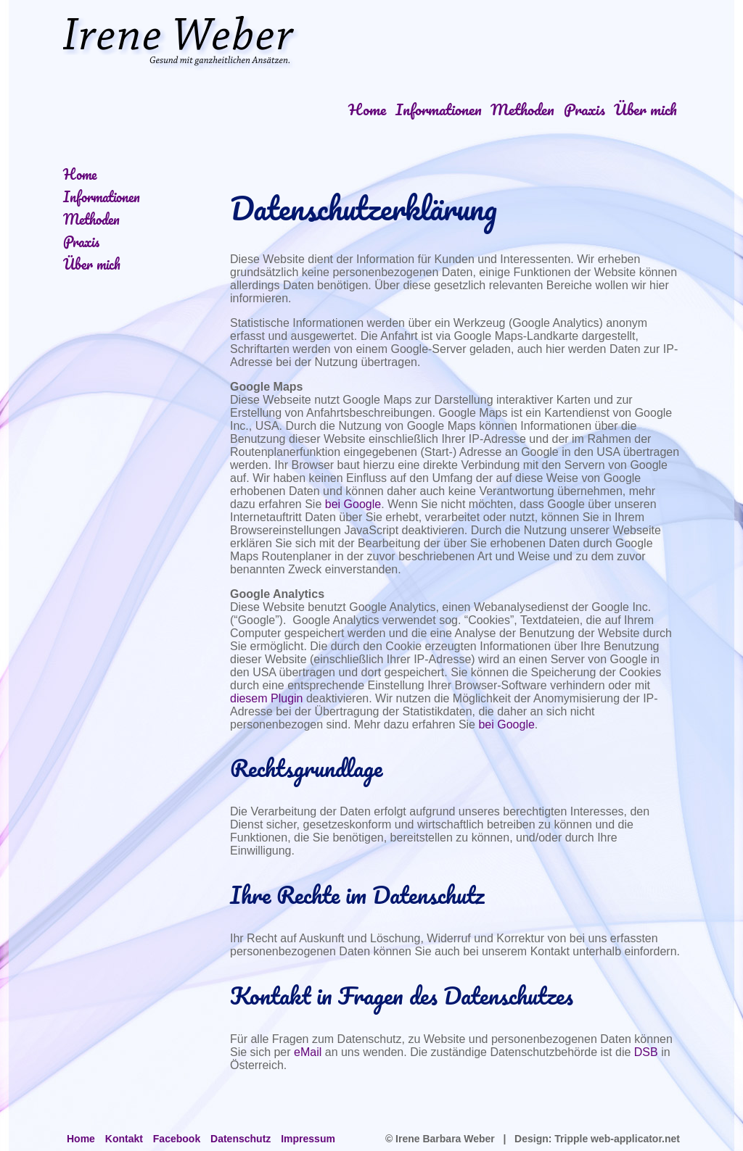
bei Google (353, 504)
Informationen (438, 109)
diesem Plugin (266, 698)
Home (367, 109)
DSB (646, 1052)
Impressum (308, 1138)
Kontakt (124, 1138)
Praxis (584, 109)
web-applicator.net (634, 1138)
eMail (307, 1052)
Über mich (645, 109)
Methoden (522, 109)
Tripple (571, 1138)
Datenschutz (240, 1138)
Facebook (176, 1138)
